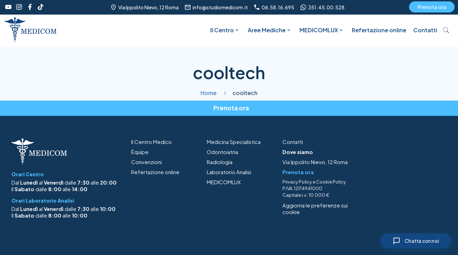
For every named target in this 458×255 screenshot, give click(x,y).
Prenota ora (431, 6)
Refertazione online (155, 172)
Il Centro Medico (151, 141)
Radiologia (219, 162)
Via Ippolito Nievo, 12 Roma (315, 162)
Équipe (140, 151)
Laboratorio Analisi (229, 172)
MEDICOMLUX (224, 182)
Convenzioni (146, 162)
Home (209, 92)
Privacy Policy (297, 182)
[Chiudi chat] (416, 240)
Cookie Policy (331, 182)
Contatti (292, 141)
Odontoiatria (222, 151)
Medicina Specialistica (234, 141)
